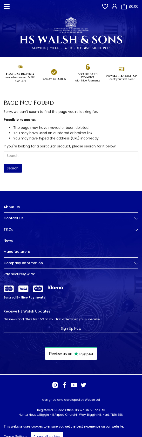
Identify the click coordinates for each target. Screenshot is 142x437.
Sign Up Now (71, 328)
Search (13, 168)
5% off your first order (121, 79)
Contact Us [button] (71, 218)
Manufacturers (17, 251)
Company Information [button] (71, 263)
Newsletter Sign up (121, 76)
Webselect (92, 400)
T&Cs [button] (71, 229)
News (8, 240)
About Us (12, 206)
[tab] (71, 221)
